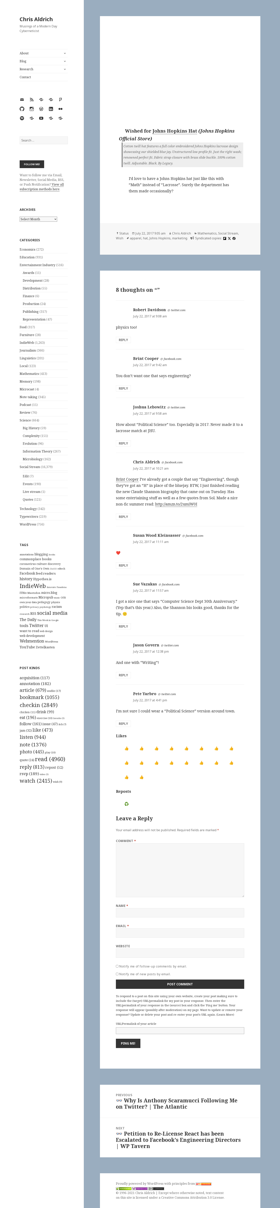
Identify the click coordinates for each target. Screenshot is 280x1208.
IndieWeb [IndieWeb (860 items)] (33, 586)
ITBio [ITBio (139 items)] (23, 593)
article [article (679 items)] (33, 690)
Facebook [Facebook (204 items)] (27, 573)
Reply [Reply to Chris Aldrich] (123, 517)
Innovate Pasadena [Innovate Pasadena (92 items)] (56, 587)
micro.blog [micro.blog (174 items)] (49, 593)
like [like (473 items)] (42, 730)
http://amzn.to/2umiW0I (176, 504)
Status (124, 233)
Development (33, 280)
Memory (26, 381)
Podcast (25, 405)
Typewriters (29, 516)
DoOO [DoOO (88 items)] (53, 568)
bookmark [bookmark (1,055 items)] (39, 697)
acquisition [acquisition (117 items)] (35, 677)
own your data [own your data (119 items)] (28, 602)
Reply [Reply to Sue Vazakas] (123, 626)
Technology (28, 509)
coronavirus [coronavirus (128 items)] (28, 564)
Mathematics (29, 374)
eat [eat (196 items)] (28, 717)
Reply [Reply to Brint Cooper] (123, 388)
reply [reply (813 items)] (32, 767)
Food (23, 327)
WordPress (28, 524)
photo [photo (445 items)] (32, 752)
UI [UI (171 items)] (46, 626)
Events (28, 484)
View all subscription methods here (42, 186)
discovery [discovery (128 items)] (54, 564)
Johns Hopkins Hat (174, 131)
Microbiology (33, 459)
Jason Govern (146, 645)
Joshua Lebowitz (149, 407)
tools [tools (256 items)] (24, 625)
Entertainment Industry (37, 265)
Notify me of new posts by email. (145, 974)
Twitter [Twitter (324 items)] (36, 625)
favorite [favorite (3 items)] (59, 718)
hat (145, 238)
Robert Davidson (149, 309)
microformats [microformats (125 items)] (29, 597)
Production (31, 304)
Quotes (28, 499)
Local (24, 366)
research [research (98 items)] (25, 613)
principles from (191, 1183)
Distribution (32, 288)
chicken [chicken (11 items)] (28, 712)
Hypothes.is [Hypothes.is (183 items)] (42, 579)
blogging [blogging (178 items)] (41, 554)
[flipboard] (224, 238)
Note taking (28, 397)
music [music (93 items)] (57, 597)
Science (25, 420)
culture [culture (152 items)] (42, 564)
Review (25, 412)
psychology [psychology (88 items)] (45, 607)
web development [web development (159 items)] (32, 636)
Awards (28, 273)
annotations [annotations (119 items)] (27, 554)
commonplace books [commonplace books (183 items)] (36, 559)
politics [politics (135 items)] (25, 607)
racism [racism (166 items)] (57, 606)
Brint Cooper (146, 358)
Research (26, 69)
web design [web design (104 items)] (46, 631)
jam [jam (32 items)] (26, 730)
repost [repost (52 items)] (54, 767)
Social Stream (30, 467)
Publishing (31, 311)
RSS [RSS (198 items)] (33, 613)
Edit (26, 476)
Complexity (31, 436)
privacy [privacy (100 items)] (34, 606)
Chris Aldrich (36, 19)
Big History (31, 428)
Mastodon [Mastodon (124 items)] (33, 593)
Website (123, 946)
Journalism (28, 350)
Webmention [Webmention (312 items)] (32, 641)
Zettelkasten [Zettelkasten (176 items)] (45, 647)
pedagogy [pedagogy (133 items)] (44, 602)
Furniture (27, 335)
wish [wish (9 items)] (57, 781)
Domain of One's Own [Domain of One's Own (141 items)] (34, 568)
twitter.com (178, 310)
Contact (25, 77)
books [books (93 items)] (52, 554)
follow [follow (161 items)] (31, 723)
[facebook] (233, 238)
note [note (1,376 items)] (33, 744)
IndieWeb (27, 342)
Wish (119, 238)
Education (27, 257)
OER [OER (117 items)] (63, 597)
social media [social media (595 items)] (52, 612)
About (24, 53)
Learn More (225, 1014)
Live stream (31, 492)
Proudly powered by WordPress (140, 1183)
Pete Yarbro (144, 693)
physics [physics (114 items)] (55, 602)
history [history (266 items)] (26, 578)
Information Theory (37, 451)
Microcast (27, 389)
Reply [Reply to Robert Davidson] (123, 340)
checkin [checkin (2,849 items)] (39, 705)
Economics (27, 249)
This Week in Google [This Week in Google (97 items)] (48, 620)
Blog (23, 61)
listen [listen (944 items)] (33, 737)
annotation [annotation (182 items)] (35, 683)
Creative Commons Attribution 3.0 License (192, 1197)
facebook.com (172, 359)
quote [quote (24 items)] (27, 760)
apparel (135, 238)
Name (122, 906)
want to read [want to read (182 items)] (29, 631)
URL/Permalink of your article (136, 1024)
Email (122, 926)
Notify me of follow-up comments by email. (153, 966)
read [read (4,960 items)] (50, 759)
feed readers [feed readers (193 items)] (46, 573)
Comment (126, 841)
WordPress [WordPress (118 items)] (51, 641)
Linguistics (28, 358)
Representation (34, 319)
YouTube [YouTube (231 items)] (27, 646)
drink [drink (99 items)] (45, 711)
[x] (229, 238)
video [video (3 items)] (44, 774)
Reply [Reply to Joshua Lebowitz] (123, 443)
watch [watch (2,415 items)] (36, 780)
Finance (28, 296)
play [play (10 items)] (50, 752)
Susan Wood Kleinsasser (157, 535)
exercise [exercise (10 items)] (44, 718)
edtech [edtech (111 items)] (61, 568)
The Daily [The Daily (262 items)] (28, 619)
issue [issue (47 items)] (50, 724)
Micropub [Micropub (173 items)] (45, 597)
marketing (179, 238)
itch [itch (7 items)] (62, 724)
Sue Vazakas (145, 584)
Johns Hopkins (160, 238)
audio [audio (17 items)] (54, 691)
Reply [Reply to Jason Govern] (123, 675)
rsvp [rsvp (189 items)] (29, 773)
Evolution (30, 443)
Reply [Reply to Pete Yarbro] (123, 724)
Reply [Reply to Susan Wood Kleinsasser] (123, 565)
